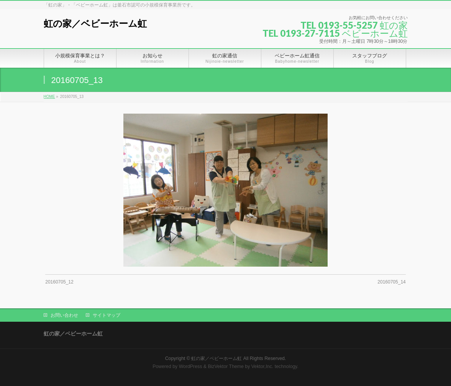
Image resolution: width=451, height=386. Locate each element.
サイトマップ (106, 315)
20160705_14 (391, 282)
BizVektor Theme (226, 366)
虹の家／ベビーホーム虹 (95, 23)
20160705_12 (59, 282)
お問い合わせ (64, 315)
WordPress (190, 366)
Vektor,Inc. (262, 366)
